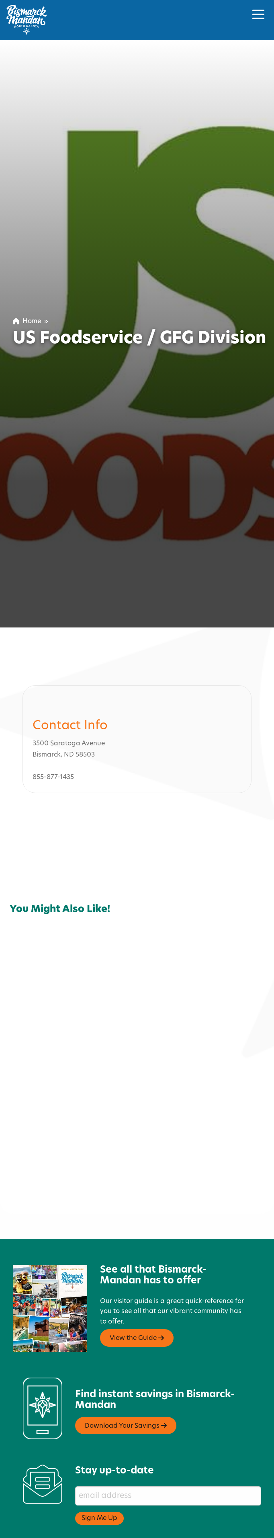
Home (27, 321)
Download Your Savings (126, 1380)
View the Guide (137, 1292)
